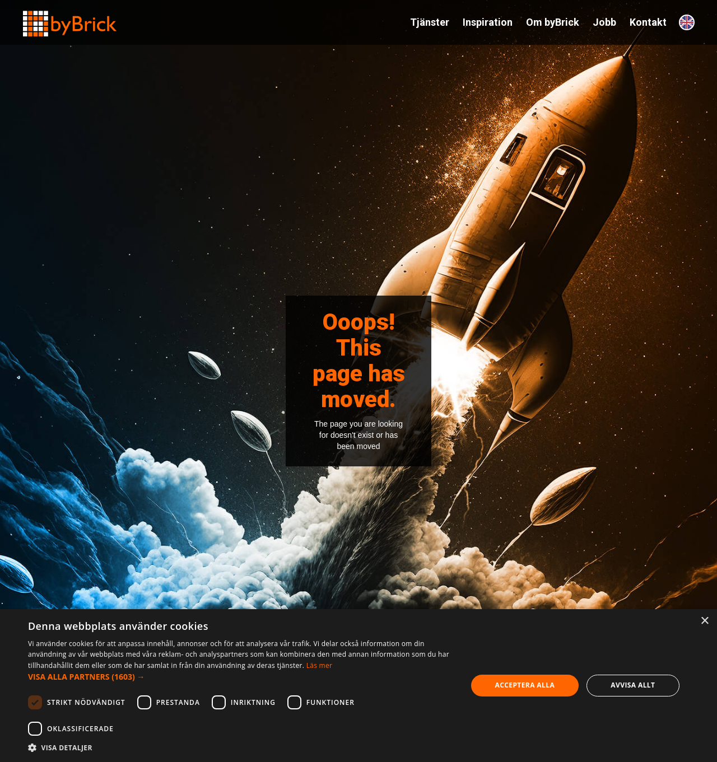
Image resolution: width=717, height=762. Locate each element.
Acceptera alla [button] (525, 685)
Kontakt (648, 22)
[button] (241, 676)
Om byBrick (552, 22)
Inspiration (488, 22)
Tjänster (429, 22)
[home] (70, 19)
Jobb (604, 22)
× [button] (704, 621)
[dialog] (358, 685)
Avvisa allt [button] (633, 685)
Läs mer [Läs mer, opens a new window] (319, 665)
